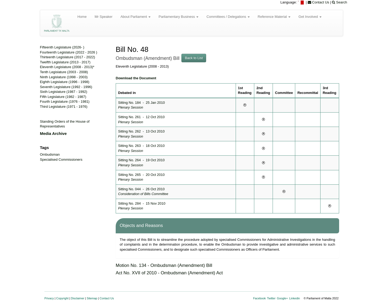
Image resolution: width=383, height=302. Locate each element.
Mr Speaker (104, 17)
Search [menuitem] (339, 2)
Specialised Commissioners (61, 160)
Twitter (271, 298)
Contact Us (107, 298)
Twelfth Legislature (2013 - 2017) (65, 62)
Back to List (194, 58)
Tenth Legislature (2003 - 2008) (64, 72)
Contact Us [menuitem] (318, 2)
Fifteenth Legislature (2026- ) (62, 47)
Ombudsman (50, 154)
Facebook (259, 298)
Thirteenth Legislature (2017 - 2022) (67, 57)
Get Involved (310, 17)
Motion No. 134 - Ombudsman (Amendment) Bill (164, 265)
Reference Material (274, 17)
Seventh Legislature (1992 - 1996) (66, 87)
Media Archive (53, 133)
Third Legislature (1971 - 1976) (64, 107)
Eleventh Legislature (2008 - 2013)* (67, 67)
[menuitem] (301, 2)
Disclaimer (78, 298)
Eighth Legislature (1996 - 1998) (64, 82)
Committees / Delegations (227, 17)
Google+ (282, 298)
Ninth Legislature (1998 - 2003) (64, 77)
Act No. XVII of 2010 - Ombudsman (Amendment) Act (169, 272)
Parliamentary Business (178, 17)
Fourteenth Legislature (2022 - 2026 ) (68, 52)
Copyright (62, 298)
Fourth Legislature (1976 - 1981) (64, 102)
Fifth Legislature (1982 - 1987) (63, 97)
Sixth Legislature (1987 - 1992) (63, 92)
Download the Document (136, 78)
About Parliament (135, 17)
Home (82, 17)
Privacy (49, 298)
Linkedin (294, 298)
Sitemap (92, 298)
